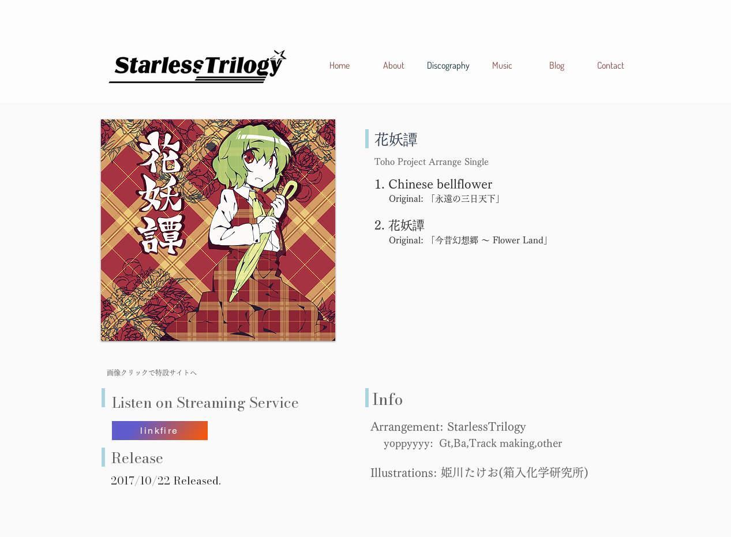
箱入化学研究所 (543, 472)
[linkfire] (160, 430)
